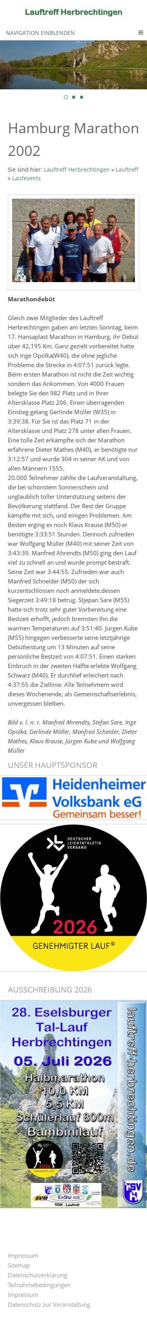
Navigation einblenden (40, 32)
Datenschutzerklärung (37, 1275)
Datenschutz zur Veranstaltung (49, 1304)
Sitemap (19, 1265)
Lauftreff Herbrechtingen (77, 169)
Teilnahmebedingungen (39, 1285)
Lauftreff (127, 169)
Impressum (23, 1255)
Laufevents (26, 178)
